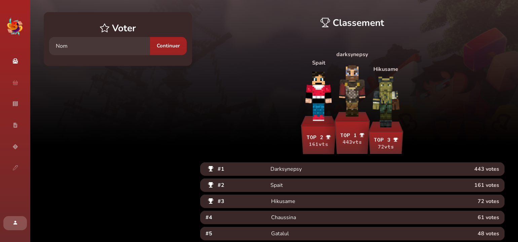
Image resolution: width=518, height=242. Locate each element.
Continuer (168, 45)
